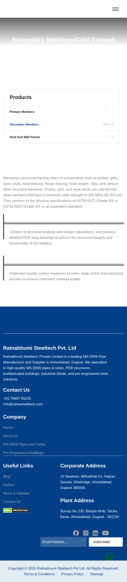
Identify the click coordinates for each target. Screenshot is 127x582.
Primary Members (62, 111)
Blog (6, 476)
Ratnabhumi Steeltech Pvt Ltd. (61, 568)
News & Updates (16, 493)
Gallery (9, 485)
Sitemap (96, 574)
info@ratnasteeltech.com (23, 404)
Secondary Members (62, 124)
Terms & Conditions (39, 574)
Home (8, 428)
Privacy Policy (72, 574)
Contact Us (12, 502)
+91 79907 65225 (17, 398)
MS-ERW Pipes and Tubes (24, 444)
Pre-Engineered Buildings (23, 453)
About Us (10, 436)
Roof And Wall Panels (62, 137)
